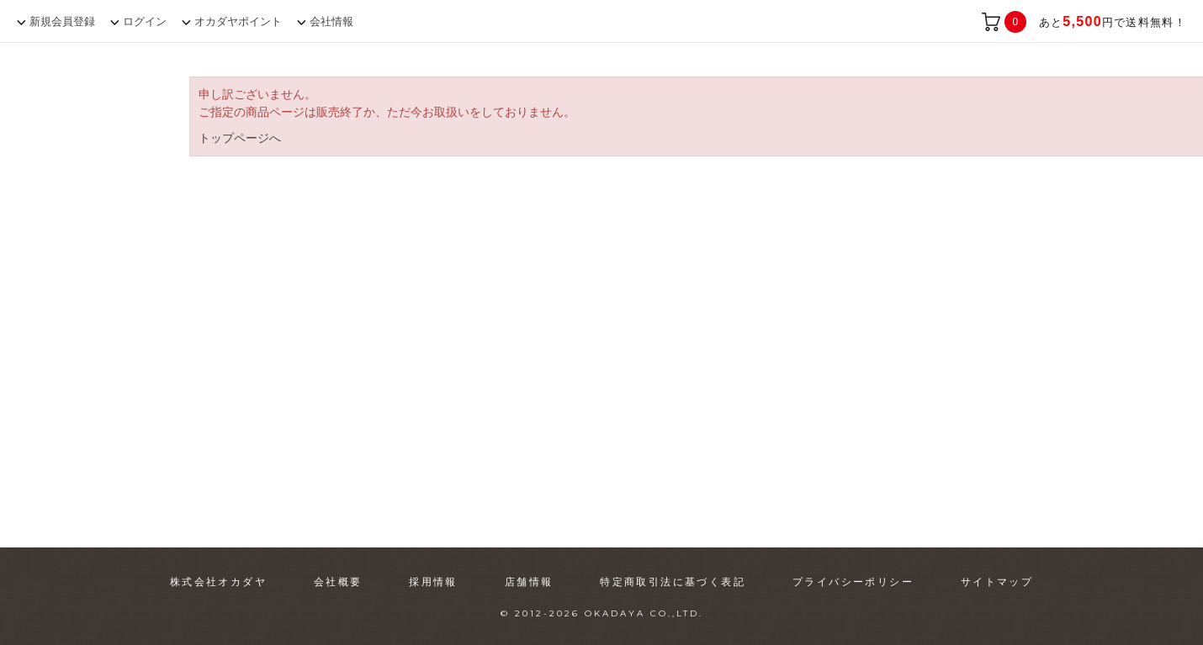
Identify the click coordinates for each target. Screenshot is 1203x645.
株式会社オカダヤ (218, 582)
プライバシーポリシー (853, 582)
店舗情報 (529, 582)
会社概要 (338, 582)
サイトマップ (997, 582)
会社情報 (331, 21)
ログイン (145, 21)
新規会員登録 (62, 21)
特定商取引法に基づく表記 (672, 582)
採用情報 (433, 582)
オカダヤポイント (238, 21)
